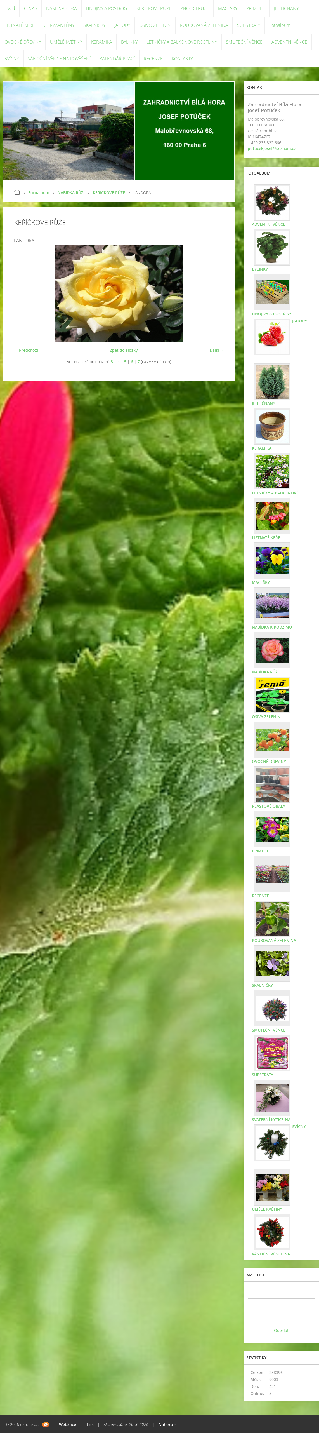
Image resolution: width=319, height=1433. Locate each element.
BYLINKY (129, 42)
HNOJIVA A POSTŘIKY (106, 8)
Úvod (9, 8)
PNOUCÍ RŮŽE (194, 8)
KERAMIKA (101, 42)
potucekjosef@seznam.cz (272, 148)
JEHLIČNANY (286, 8)
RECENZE (153, 59)
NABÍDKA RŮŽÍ (71, 192)
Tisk (90, 1424)
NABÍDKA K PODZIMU (272, 627)
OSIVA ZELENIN (266, 716)
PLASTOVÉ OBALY (268, 806)
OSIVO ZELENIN (155, 25)
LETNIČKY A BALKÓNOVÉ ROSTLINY (181, 42)
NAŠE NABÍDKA (61, 8)
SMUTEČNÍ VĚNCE (244, 42)
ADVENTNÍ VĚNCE (289, 42)
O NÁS (30, 8)
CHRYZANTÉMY (59, 25)
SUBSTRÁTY (248, 25)
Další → (217, 350)
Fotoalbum (279, 25)
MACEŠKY (227, 8)
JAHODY (122, 25)
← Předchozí (26, 350)
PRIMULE (255, 8)
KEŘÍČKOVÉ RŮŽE (153, 8)
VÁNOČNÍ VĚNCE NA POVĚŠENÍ (59, 59)
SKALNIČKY (94, 25)
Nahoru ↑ (167, 1424)
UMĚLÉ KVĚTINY (66, 42)
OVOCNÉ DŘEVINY (22, 42)
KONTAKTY (182, 59)
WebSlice (67, 1424)
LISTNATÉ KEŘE (19, 25)
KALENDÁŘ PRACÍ (117, 59)
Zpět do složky (124, 350)
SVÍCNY (11, 59)
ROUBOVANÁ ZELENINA (204, 25)
